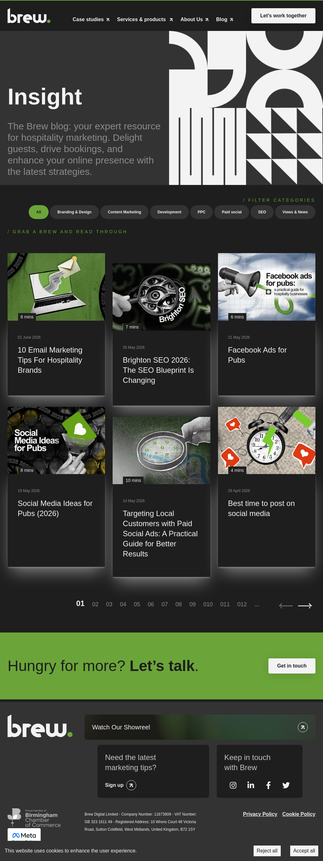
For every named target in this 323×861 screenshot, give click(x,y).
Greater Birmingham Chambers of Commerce (34, 817)
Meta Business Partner (24, 837)
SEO (262, 212)
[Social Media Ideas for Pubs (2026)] (56, 487)
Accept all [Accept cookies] (304, 850)
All (38, 212)
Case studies (88, 19)
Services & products (142, 19)
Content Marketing (124, 212)
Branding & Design (74, 212)
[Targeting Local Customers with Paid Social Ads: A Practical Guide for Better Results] (161, 497)
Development (169, 212)
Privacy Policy (260, 814)
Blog (221, 19)
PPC (202, 212)
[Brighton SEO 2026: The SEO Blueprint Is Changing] (161, 334)
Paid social (232, 212)
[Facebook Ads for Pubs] (266, 324)
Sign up (114, 785)
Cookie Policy (298, 814)
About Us (191, 19)
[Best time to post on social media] (266, 487)
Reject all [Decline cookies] (267, 850)
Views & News (295, 212)
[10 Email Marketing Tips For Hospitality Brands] (56, 324)
